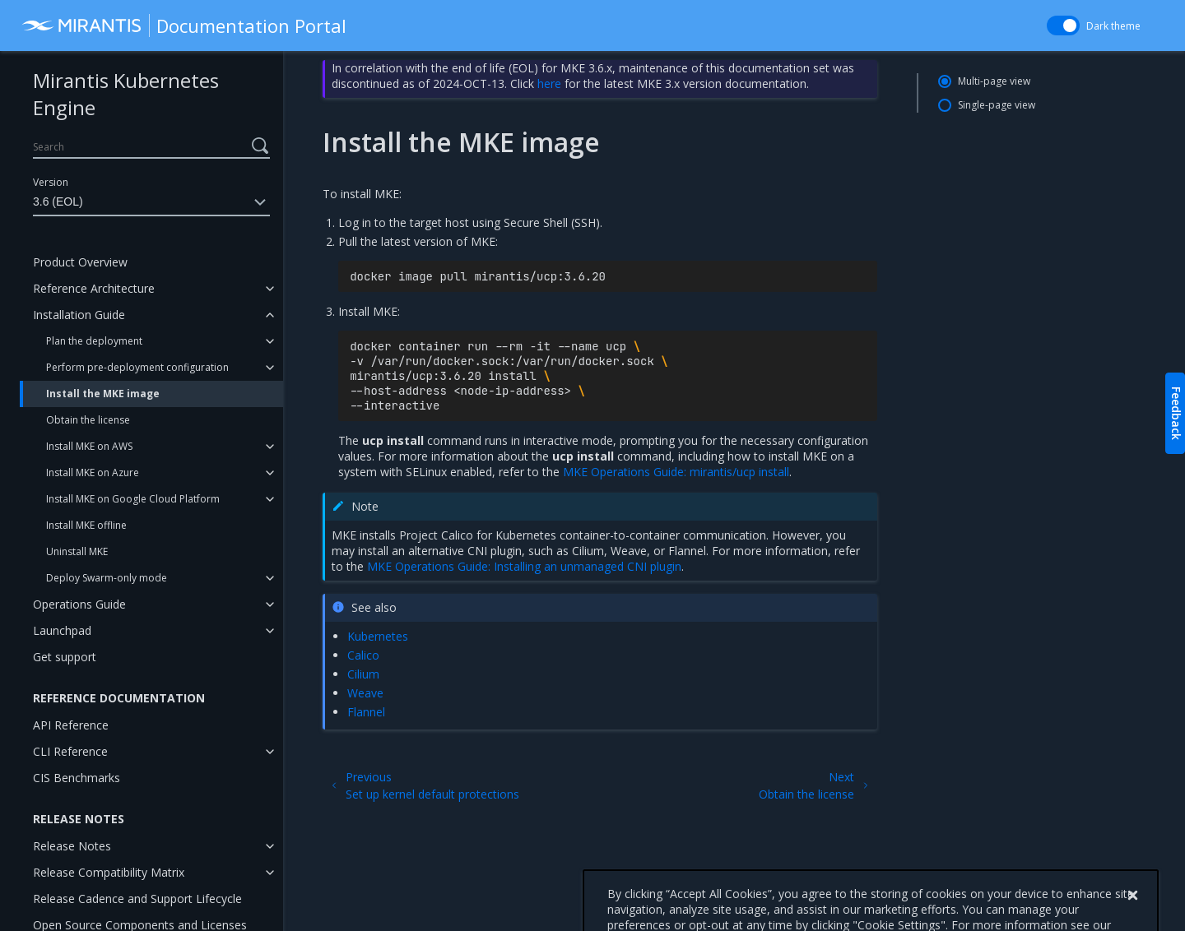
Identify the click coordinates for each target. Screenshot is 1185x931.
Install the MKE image (103, 394)
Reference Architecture (94, 288)
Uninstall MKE (77, 551)
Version (50, 182)
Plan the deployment (94, 341)
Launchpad (62, 630)
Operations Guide (79, 604)
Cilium (363, 674)
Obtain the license (88, 420)
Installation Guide (79, 314)
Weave (365, 693)
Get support (64, 657)
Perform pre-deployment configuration (137, 367)
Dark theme (1113, 26)
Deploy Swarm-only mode (106, 578)
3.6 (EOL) (151, 202)
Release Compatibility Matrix (108, 872)
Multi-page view (994, 81)
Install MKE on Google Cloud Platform (133, 499)
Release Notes (72, 846)
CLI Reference (70, 751)
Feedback (1176, 413)
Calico (363, 655)
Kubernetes (377, 636)
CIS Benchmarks (76, 777)
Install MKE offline (86, 525)
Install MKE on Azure (92, 472)
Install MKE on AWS (89, 446)
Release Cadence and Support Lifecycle (137, 898)
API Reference (71, 725)
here (549, 83)
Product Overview (80, 262)
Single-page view (996, 105)
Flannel (366, 712)
